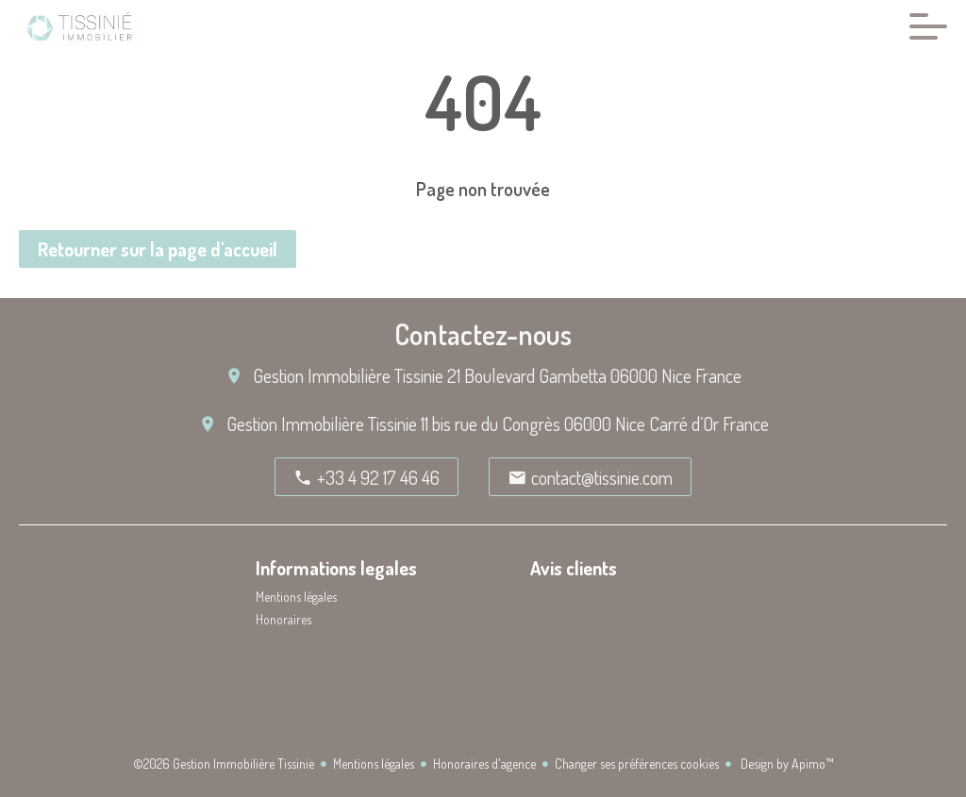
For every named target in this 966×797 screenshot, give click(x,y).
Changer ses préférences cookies (637, 763)
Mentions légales (373, 763)
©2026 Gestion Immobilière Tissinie (223, 763)
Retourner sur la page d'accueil (157, 249)
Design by (786, 763)
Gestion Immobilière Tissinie (348, 375)
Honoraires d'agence (484, 763)
